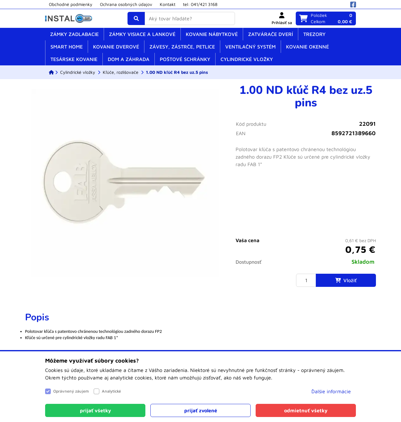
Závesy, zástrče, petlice (182, 46)
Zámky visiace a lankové (142, 34)
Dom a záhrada (128, 59)
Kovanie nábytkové (212, 34)
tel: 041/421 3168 (200, 4)
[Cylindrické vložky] (77, 72)
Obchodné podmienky (70, 4)
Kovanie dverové (116, 46)
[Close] (95, 410)
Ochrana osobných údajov (126, 4)
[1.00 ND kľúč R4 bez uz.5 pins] (177, 72)
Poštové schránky (185, 59)
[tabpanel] (200, 329)
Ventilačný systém (250, 46)
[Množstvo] (306, 280)
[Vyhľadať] (136, 18)
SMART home (66, 46)
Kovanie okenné (307, 46)
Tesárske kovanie (73, 59)
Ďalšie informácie (331, 391)
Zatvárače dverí (270, 34)
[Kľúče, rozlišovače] (121, 72)
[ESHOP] (51, 72)
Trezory (314, 34)
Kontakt (167, 4)
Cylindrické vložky (247, 59)
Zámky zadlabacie (74, 34)
